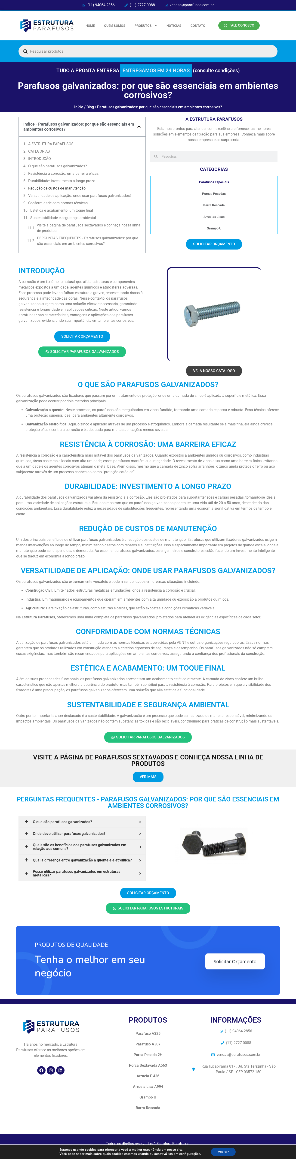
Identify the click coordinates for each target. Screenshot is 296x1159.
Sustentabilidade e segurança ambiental (63, 218)
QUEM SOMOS (114, 25)
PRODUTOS (146, 26)
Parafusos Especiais (214, 182)
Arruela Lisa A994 (148, 1086)
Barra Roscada (214, 205)
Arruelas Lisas (214, 217)
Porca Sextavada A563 (148, 1065)
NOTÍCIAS (173, 25)
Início (78, 107)
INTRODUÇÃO (39, 159)
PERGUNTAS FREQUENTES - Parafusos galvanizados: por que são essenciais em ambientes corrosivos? (87, 241)
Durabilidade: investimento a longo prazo (61, 181)
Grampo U (214, 228)
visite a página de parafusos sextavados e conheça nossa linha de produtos (88, 228)
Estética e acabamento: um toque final (61, 210)
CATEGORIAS (39, 151)
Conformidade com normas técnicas (58, 203)
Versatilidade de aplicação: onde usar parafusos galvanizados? (80, 195)
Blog (90, 107)
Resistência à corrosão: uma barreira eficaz (63, 173)
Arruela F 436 (148, 1076)
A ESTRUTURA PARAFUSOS (51, 144)
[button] (139, 127)
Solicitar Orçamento (235, 1026)
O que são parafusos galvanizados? (57, 166)
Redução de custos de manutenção (57, 188)
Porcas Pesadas (214, 194)
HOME (90, 25)
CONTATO (198, 25)
